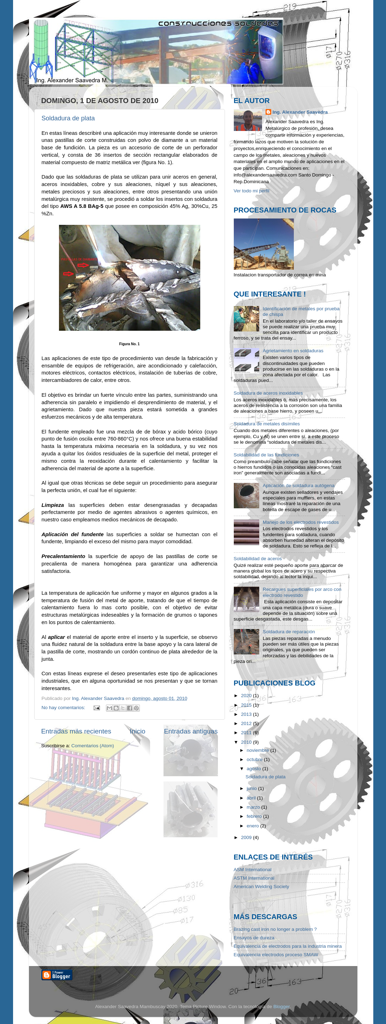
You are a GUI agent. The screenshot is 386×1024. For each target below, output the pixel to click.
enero (253, 825)
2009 (247, 837)
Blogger (281, 1006)
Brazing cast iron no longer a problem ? (275, 929)
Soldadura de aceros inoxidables (268, 393)
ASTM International (254, 878)
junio (252, 788)
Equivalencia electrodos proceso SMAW (276, 954)
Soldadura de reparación (289, 631)
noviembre (259, 750)
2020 (247, 695)
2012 (247, 723)
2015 (247, 705)
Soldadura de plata (68, 118)
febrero (255, 816)
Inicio (138, 731)
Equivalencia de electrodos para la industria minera (288, 946)
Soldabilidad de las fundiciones (266, 454)
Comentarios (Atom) (92, 745)
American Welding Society (261, 886)
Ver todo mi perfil (251, 190)
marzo (254, 807)
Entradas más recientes (76, 731)
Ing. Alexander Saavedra (300, 112)
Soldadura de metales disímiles (267, 423)
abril (252, 798)
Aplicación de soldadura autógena (298, 485)
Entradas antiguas (191, 731)
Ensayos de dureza (254, 937)
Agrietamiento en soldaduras (293, 350)
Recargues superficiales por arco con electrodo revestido (302, 592)
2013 (247, 714)
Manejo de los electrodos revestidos (301, 522)
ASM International (253, 869)
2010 (247, 742)
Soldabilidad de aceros (258, 558)
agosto (254, 768)
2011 (247, 732)
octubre (255, 759)
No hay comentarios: (64, 707)
